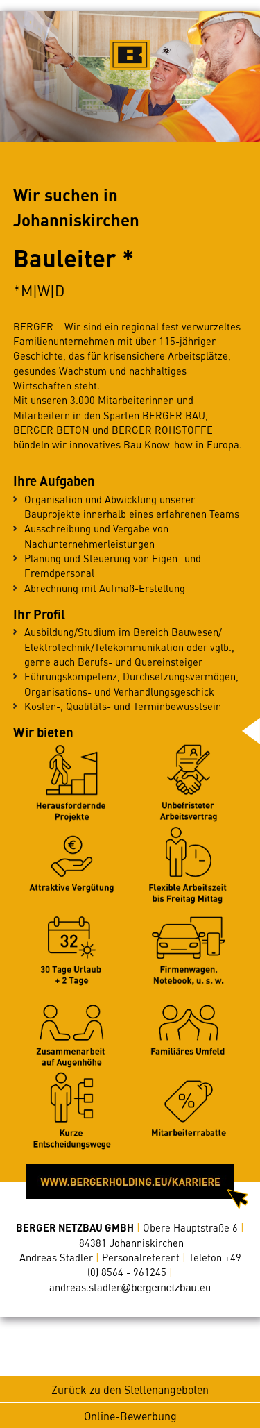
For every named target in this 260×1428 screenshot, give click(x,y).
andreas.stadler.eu (129, 1287)
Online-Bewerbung (130, 1415)
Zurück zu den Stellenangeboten (130, 1389)
